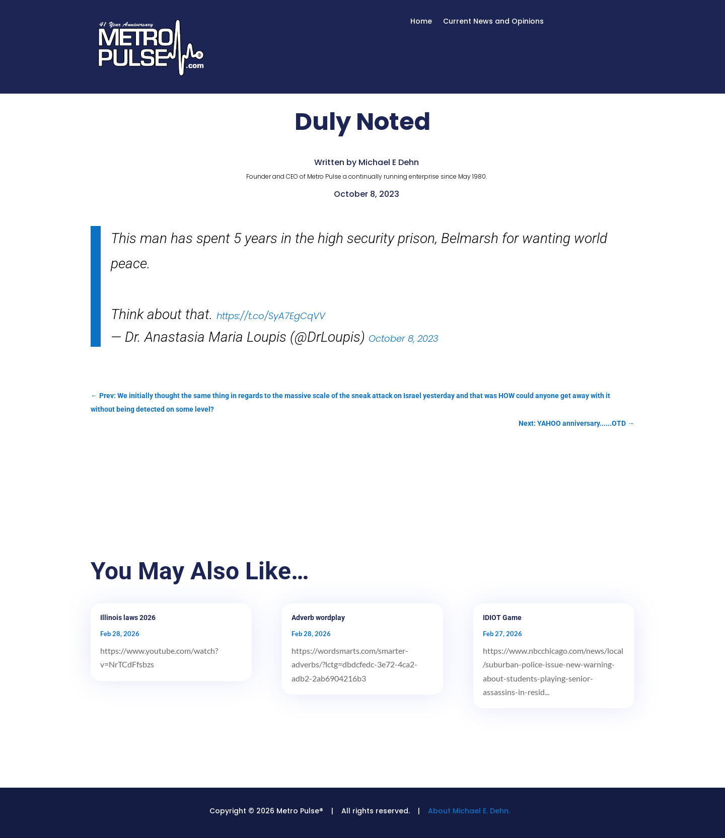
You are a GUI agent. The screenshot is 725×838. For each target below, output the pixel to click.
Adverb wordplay (318, 618)
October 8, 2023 (404, 338)
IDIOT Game (502, 618)
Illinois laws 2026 (128, 618)
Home (421, 22)
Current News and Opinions (493, 22)
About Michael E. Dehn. (469, 811)
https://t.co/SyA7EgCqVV (270, 316)
